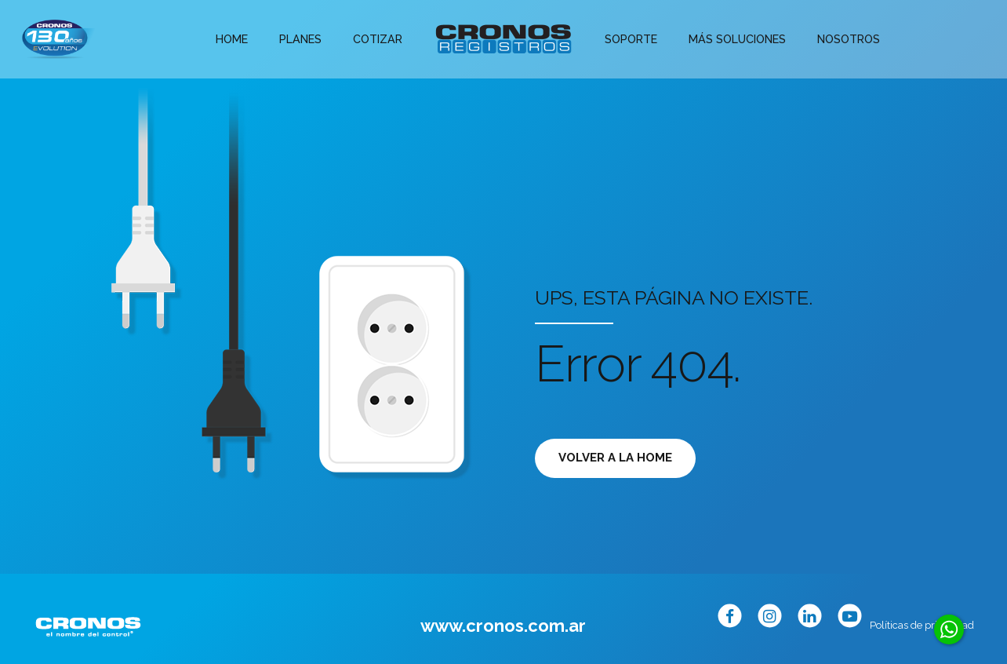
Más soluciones (731, 39)
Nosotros (839, 39)
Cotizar (378, 39)
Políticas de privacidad (922, 625)
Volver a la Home (615, 458)
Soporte (630, 39)
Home (239, 39)
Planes (304, 39)
